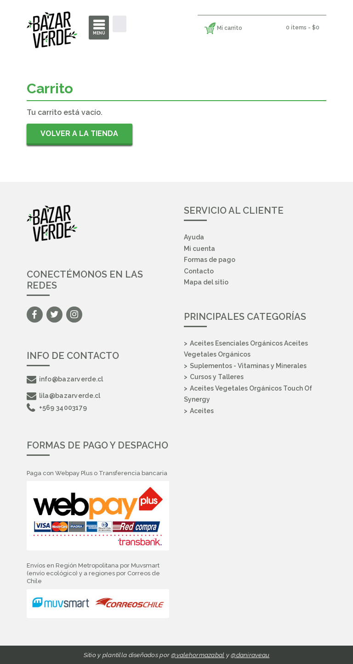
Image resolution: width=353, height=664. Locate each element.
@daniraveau (250, 654)
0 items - (302, 27)
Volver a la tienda (79, 133)
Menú (99, 33)
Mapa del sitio (206, 282)
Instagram (74, 314)
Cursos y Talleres (217, 376)
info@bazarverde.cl (65, 379)
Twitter (54, 314)
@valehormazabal (197, 654)
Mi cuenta (199, 248)
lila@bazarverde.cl (64, 395)
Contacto (199, 271)
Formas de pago (209, 259)
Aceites (202, 410)
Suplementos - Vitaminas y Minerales (248, 365)
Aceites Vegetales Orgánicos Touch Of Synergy (248, 394)
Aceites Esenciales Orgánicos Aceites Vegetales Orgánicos (246, 349)
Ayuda (194, 237)
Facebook (35, 314)
